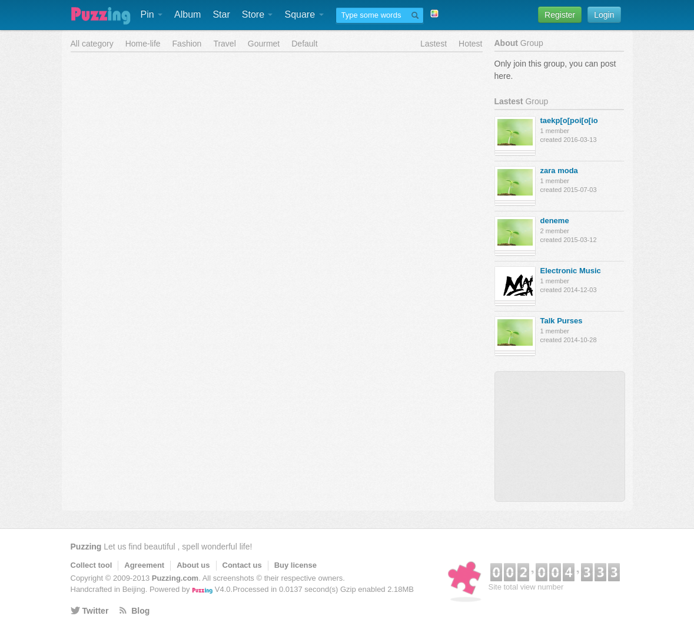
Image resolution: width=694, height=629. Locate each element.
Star (221, 14)
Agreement (144, 565)
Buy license (295, 565)
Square (303, 14)
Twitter (95, 610)
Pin (152, 14)
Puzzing (86, 546)
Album (187, 14)
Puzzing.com (175, 578)
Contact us (242, 565)
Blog (140, 610)
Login (604, 14)
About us (193, 565)
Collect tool (91, 565)
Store (257, 14)
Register (559, 14)
